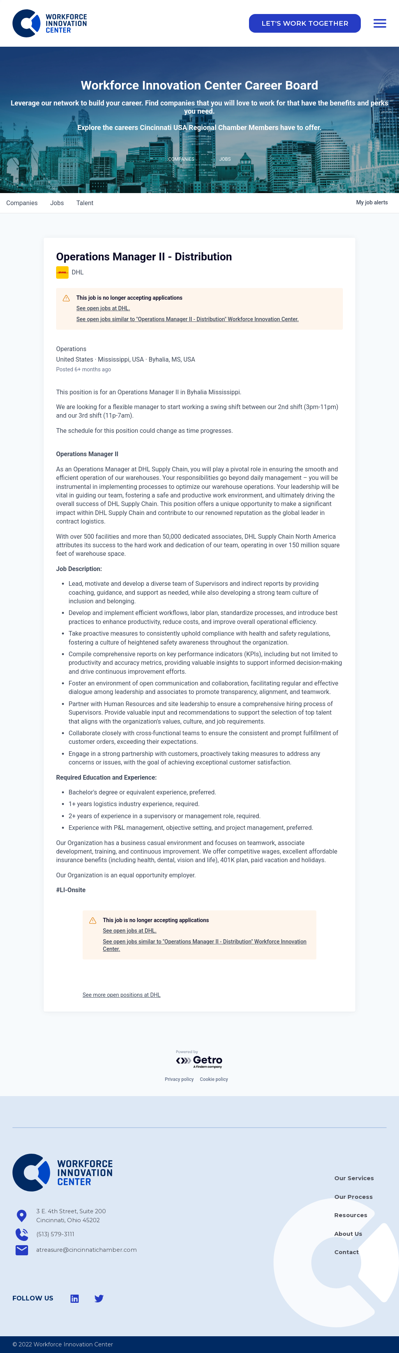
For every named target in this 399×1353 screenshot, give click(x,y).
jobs (57, 204)
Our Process (353, 1196)
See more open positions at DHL (122, 996)
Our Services (354, 1178)
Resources (350, 1215)
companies (22, 204)
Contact (346, 1252)
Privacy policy (179, 1079)
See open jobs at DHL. (103, 310)
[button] (305, 24)
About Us (348, 1233)
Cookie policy (214, 1079)
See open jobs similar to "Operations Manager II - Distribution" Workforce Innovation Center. (187, 320)
